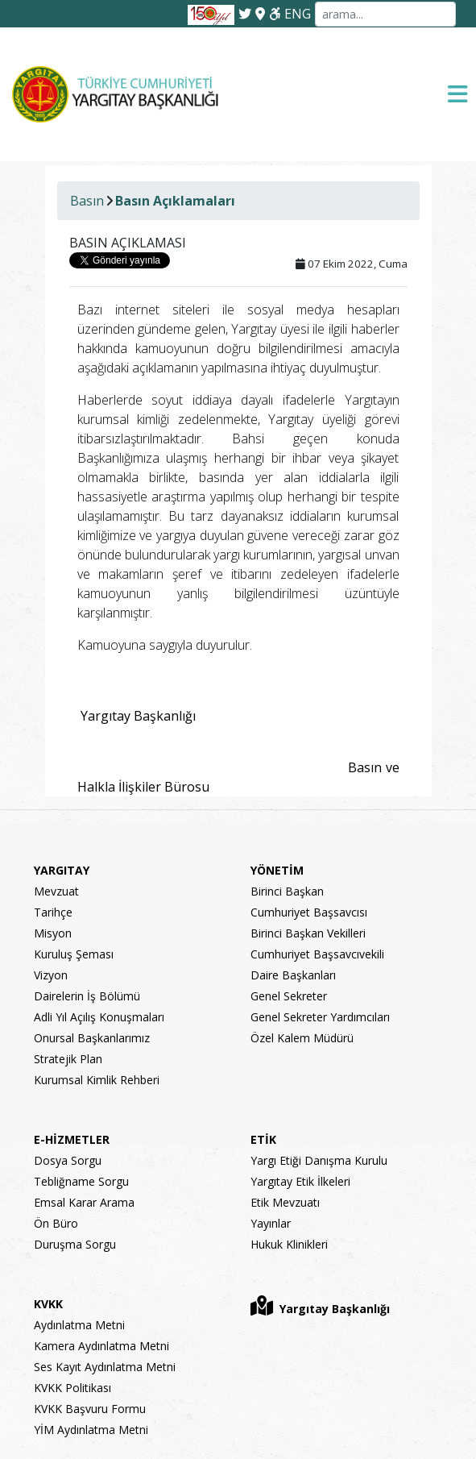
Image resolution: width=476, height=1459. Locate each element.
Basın (87, 201)
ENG (297, 14)
